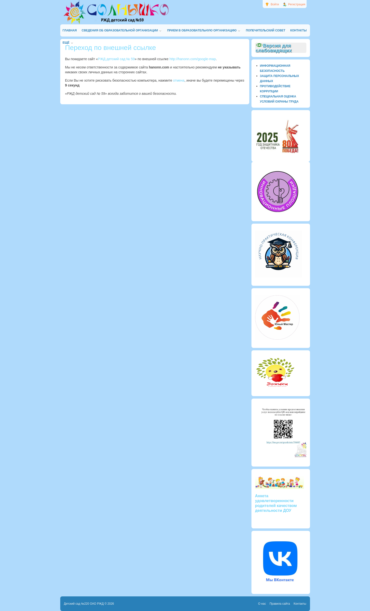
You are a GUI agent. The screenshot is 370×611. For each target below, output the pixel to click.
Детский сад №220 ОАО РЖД (84, 603)
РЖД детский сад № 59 (116, 59)
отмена (179, 80)
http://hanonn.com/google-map (193, 59)
